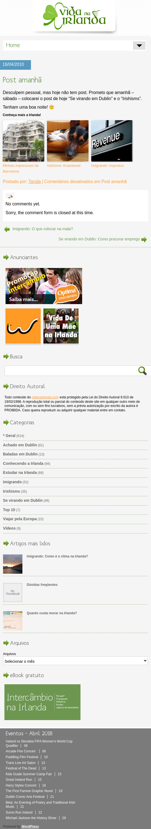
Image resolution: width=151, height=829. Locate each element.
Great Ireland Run (24, 780)
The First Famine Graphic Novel (34, 791)
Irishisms (11, 491)
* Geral (9, 435)
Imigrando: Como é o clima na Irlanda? (57, 556)
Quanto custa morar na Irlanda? (52, 613)
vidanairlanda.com (45, 397)
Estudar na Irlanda (20, 472)
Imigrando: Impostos (107, 165)
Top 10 (9, 510)
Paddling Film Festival (27, 757)
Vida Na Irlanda (75, 17)
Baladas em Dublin (20, 454)
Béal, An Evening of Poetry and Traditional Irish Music (40, 805)
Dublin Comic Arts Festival (30, 797)
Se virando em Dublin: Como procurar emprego (99, 239)
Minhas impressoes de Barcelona (21, 168)
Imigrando (12, 482)
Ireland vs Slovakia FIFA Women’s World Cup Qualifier (39, 743)
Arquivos (9, 654)
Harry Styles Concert (26, 785)
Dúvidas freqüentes (42, 585)
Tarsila (34, 181)
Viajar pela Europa (20, 519)
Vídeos (9, 528)
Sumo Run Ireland (24, 812)
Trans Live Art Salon (25, 763)
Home (13, 45)
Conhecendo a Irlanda (23, 463)
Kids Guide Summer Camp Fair (33, 774)
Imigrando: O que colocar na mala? (42, 229)
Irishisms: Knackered (63, 165)
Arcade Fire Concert (26, 751)
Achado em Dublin (20, 445)
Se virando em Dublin (23, 500)
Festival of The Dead (26, 768)
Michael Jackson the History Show (36, 818)
